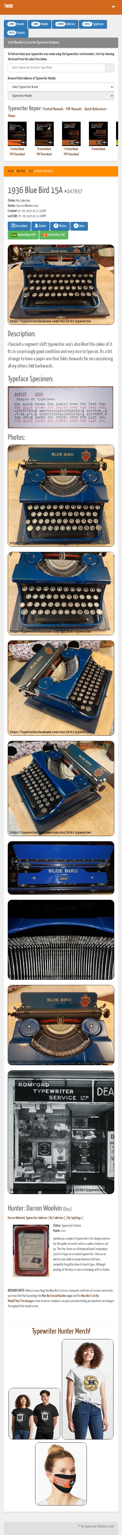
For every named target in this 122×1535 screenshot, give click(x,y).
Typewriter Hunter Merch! (61, 1331)
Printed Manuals (53, 109)
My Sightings (74, 1218)
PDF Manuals (74, 109)
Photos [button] (60, 225)
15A (30, 171)
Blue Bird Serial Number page (57, 1296)
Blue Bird (21, 171)
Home (11, 171)
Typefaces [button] (93, 24)
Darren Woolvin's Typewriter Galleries (27, 1218)
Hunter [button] (40, 226)
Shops (12, 116)
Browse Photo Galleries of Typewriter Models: (32, 78)
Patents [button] (16, 33)
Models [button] (39, 24)
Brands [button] (15, 24)
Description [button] (19, 226)
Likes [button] (79, 225)
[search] (61, 87)
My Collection (56, 1218)
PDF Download (17, 154)
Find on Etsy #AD (54, 235)
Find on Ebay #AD (23, 235)
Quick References (95, 109)
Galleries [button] (65, 24)
